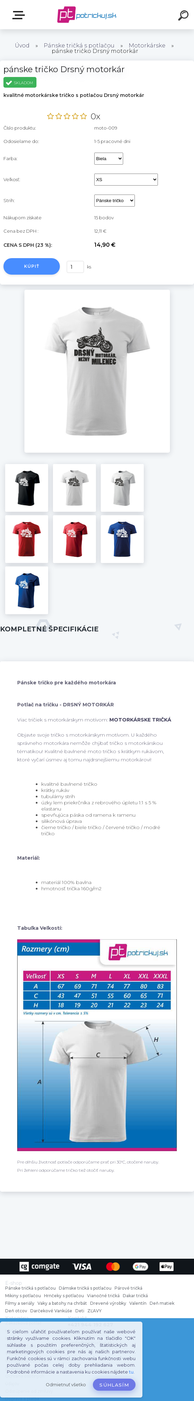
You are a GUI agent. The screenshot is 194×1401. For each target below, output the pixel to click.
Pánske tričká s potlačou (79, 45)
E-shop (20, 15)
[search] (184, 16)
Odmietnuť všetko (66, 1384)
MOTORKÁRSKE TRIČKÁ (140, 720)
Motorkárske (147, 45)
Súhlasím (114, 1385)
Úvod (22, 45)
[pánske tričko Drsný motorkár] (97, 292)
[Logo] (86, 14)
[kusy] (75, 267)
